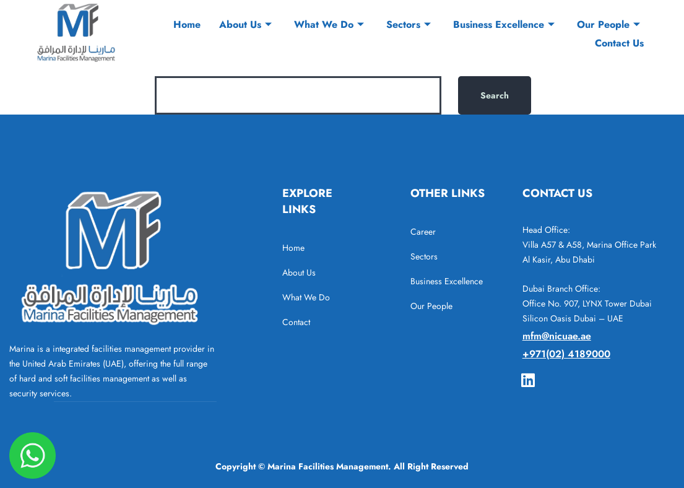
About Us (245, 24)
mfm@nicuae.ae (556, 336)
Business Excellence (504, 24)
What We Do (329, 24)
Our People (608, 24)
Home (187, 24)
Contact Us (619, 43)
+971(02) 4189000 (566, 354)
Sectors (408, 24)
